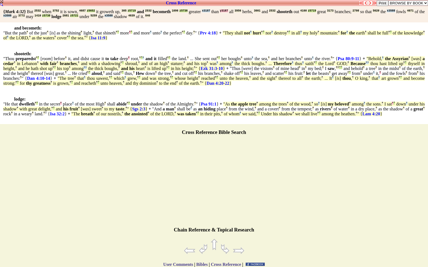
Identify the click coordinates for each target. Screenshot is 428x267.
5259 (93, 15)
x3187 (206, 10)
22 (227, 83)
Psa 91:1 (208, 104)
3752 (55, 10)
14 (48, 78)
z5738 (46, 15)
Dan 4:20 (215, 83)
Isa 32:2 (57, 114)
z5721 (74, 15)
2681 (66, 15)
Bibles (202, 264)
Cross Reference (181, 3)
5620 (376, 10)
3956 (238, 10)
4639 (131, 15)
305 (123, 10)
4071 (410, 10)
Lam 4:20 (371, 114)
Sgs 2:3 (138, 109)
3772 (21, 15)
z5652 (91, 10)
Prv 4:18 (208, 33)
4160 (303, 10)
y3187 (224, 10)
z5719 (132, 10)
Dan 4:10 (35, 78)
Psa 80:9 (345, 58)
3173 (330, 10)
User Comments (178, 264)
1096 (175, 10)
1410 (37, 15)
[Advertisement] (214, 183)
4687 (82, 10)
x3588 (391, 10)
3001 (257, 10)
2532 (37, 10)
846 (147, 15)
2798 (355, 10)
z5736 (183, 10)
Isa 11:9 (98, 38)
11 (357, 58)
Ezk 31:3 (209, 68)
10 (220, 68)
